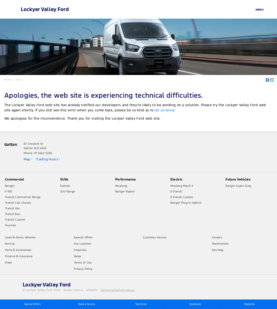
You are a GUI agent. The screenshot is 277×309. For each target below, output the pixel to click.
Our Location (82, 244)
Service (10, 244)
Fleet (8, 263)
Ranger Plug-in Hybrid (185, 203)
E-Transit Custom (181, 197)
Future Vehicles (238, 180)
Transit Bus (12, 214)
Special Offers (83, 238)
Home (8, 79)
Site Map (218, 250)
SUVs (64, 180)
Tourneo (10, 226)
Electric (176, 180)
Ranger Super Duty (238, 186)
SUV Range (67, 192)
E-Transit (176, 192)
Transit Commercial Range (22, 197)
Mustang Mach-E (181, 186)
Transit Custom (15, 220)
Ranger (10, 186)
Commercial (14, 180)
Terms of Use (83, 263)
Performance (125, 180)
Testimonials (220, 244)
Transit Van (12, 209)
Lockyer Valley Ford (45, 9)
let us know (164, 110)
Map (27, 160)
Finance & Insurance (19, 257)
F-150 (8, 192)
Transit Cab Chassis (18, 203)
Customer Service (155, 238)
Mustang (121, 186)
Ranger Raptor (125, 192)
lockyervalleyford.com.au (118, 290)
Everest (65, 186)
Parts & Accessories (18, 250)
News (77, 257)
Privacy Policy (83, 269)
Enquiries (80, 250)
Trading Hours (47, 160)
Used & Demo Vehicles (20, 238)
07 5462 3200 (43, 153)
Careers (217, 238)
